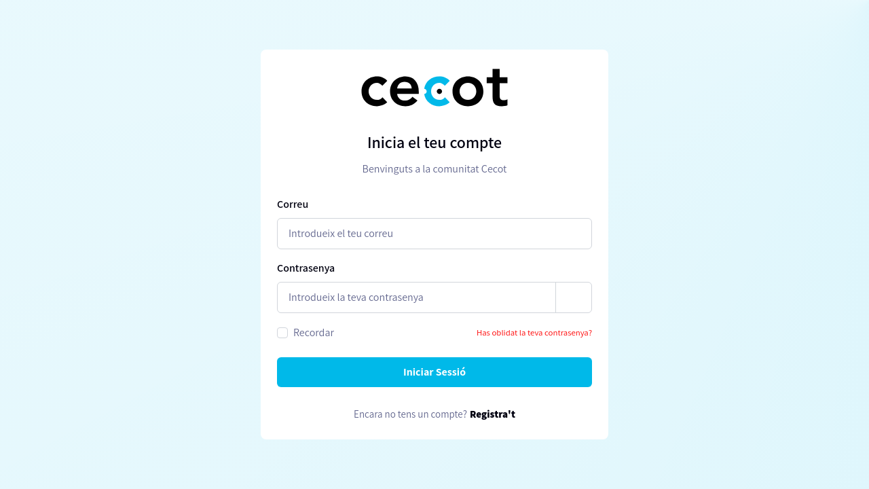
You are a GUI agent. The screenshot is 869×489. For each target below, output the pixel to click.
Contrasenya (306, 268)
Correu (292, 204)
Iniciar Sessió (434, 372)
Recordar (313, 332)
